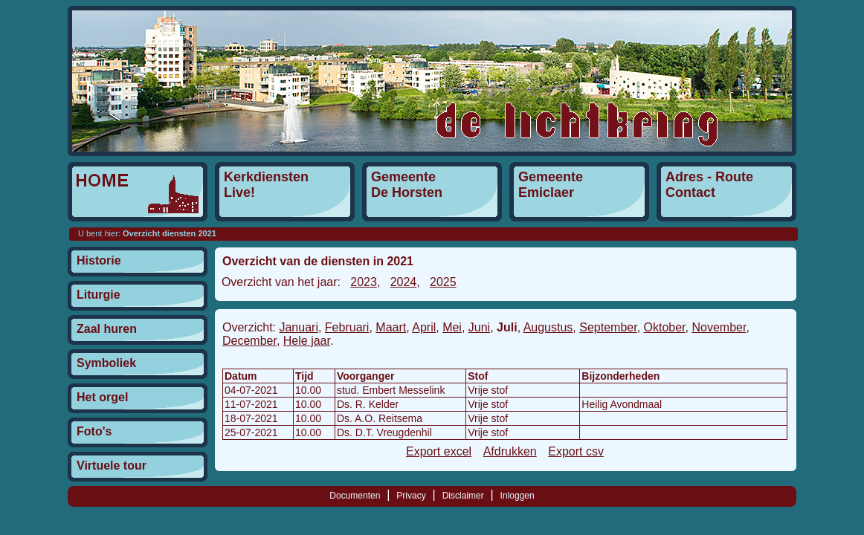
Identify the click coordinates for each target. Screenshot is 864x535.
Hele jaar (306, 340)
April (424, 327)
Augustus (548, 327)
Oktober (665, 327)
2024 (403, 282)
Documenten (354, 495)
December (249, 340)
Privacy (410, 495)
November (718, 327)
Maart (390, 327)
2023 (363, 282)
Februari (347, 327)
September (607, 327)
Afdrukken (510, 451)
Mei (452, 327)
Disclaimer (463, 495)
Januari (298, 327)
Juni (479, 327)
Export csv (576, 451)
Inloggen (517, 495)
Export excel (438, 451)
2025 (443, 282)
